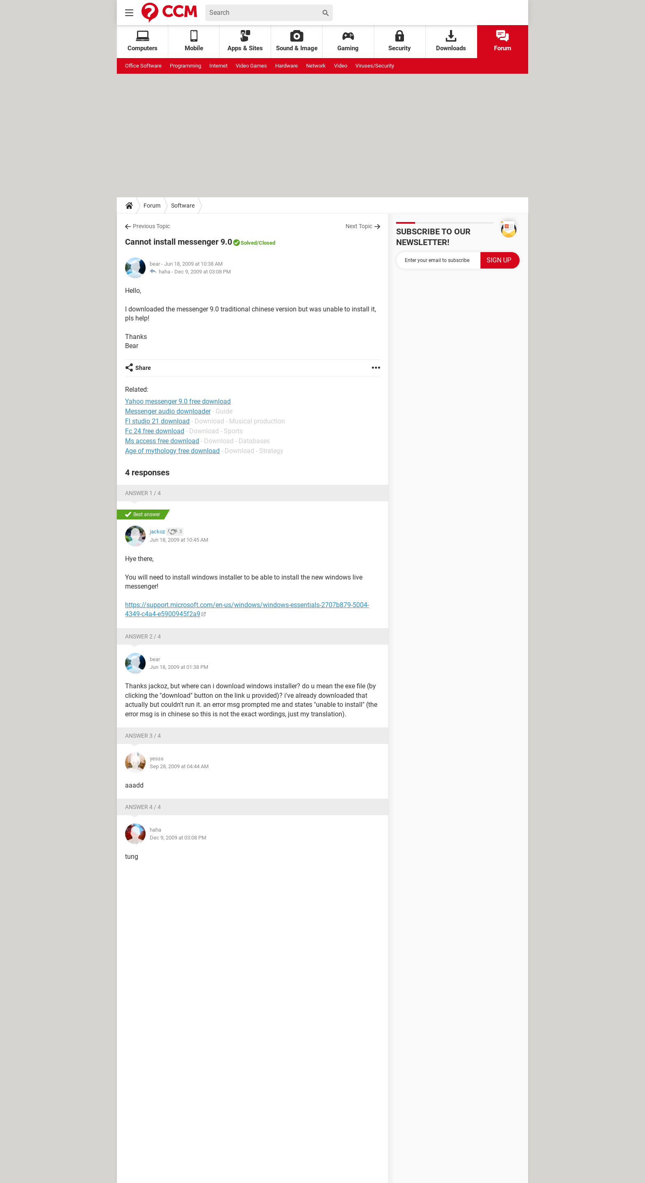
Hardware (286, 66)
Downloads (451, 41)
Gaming (348, 41)
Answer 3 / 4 (143, 735)
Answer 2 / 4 (143, 636)
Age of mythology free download (172, 451)
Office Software (143, 66)
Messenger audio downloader (168, 411)
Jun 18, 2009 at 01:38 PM (179, 667)
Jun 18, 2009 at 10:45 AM (179, 540)
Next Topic (359, 226)
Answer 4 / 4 (143, 807)
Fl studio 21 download (157, 421)
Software (183, 205)
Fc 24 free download (154, 431)
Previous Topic (151, 226)
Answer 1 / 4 (143, 493)
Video (340, 66)
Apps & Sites (245, 41)
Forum (502, 41)
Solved (249, 243)
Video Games (251, 66)
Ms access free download (162, 441)
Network (316, 66)
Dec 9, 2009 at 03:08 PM (202, 272)
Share (143, 368)
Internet (218, 66)
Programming (185, 66)
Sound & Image (297, 41)
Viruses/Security (374, 66)
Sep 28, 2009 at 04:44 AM (179, 766)
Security (399, 41)
